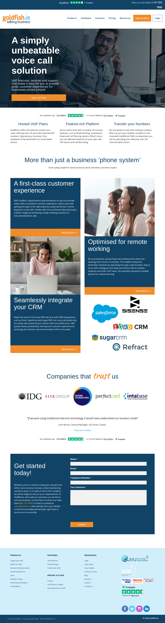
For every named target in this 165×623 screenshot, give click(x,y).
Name (74, 459)
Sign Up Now (142, 18)
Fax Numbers (15, 586)
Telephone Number (81, 477)
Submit (81, 524)
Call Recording (52, 564)
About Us (87, 579)
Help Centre (89, 564)
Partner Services (90, 572)
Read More (69, 232)
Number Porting (16, 579)
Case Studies (89, 568)
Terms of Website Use (47, 619)
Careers (87, 583)
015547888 (27, 503)
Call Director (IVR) (53, 568)
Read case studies (82, 430)
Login (157, 18)
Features (100, 18)
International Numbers (19, 583)
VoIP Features (52, 560)
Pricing (112, 18)
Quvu (12, 575)
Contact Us (88, 586)
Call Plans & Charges (55, 584)
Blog (86, 575)
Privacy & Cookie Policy (30, 619)
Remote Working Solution (20, 568)
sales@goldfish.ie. (22, 506)
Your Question (78, 487)
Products (72, 18)
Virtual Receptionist (17, 572)
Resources (125, 18)
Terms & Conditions (14, 619)
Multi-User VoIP (16, 564)
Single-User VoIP (16, 560)
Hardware (86, 18)
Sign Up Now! (38, 97)
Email (74, 468)
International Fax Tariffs (56, 588)
